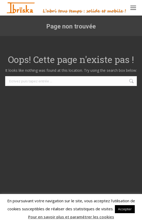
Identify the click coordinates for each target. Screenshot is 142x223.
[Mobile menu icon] (133, 7)
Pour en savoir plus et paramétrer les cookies (71, 216)
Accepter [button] (125, 209)
